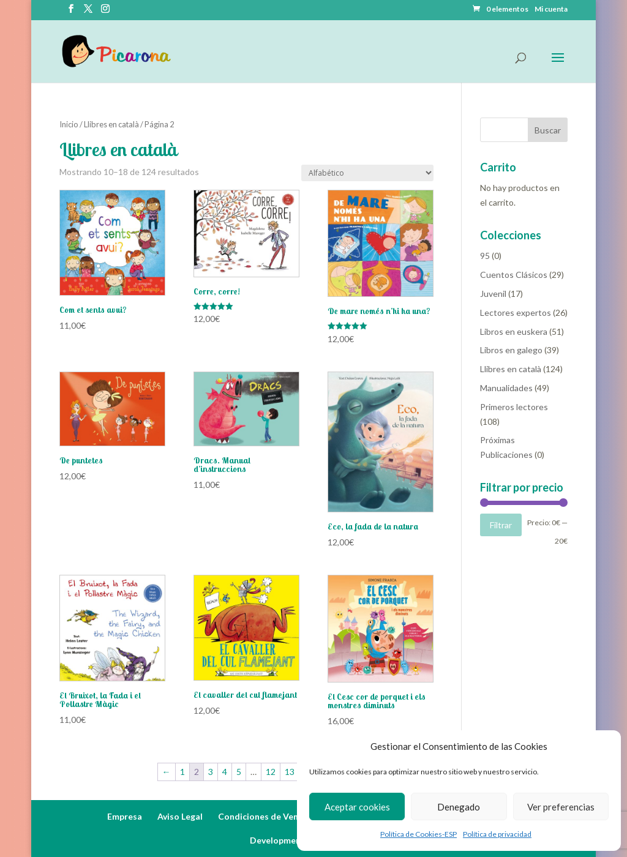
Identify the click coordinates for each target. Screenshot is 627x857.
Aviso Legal (180, 816)
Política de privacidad (497, 834)
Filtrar (501, 525)
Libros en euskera (513, 331)
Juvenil (493, 293)
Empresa (124, 816)
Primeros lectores (514, 407)
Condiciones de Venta (262, 816)
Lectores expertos (515, 312)
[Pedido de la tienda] (367, 173)
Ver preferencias (561, 806)
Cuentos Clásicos (513, 274)
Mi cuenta (551, 9)
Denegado (458, 806)
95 (485, 255)
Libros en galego (511, 350)
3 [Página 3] (210, 771)
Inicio (68, 124)
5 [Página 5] (238, 771)
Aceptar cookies (357, 806)
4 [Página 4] (224, 771)
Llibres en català (111, 124)
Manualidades (506, 388)
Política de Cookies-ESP (418, 834)
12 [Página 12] (271, 771)
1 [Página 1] (182, 771)
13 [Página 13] (290, 771)
